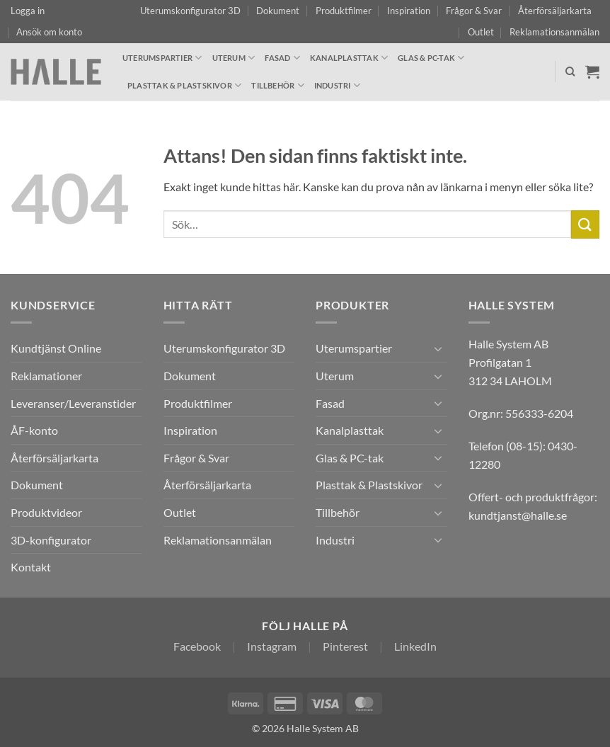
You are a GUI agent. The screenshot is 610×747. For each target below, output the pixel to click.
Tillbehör (277, 85)
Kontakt (31, 567)
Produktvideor (46, 512)
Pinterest (345, 646)
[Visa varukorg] (592, 71)
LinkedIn (415, 646)
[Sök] (570, 71)
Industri (337, 85)
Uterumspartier (162, 57)
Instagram (272, 646)
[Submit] (585, 224)
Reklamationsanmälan (554, 32)
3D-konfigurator (51, 540)
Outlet (481, 32)
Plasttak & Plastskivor (184, 85)
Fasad (282, 57)
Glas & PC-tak (431, 57)
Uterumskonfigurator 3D (190, 10)
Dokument (277, 10)
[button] (28, 10)
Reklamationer (46, 375)
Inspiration (408, 10)
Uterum (233, 57)
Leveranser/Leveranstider (73, 403)
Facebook (197, 646)
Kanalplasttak (349, 57)
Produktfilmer (344, 10)
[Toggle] (438, 348)
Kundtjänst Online (56, 348)
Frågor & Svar (474, 10)
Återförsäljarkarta (555, 10)
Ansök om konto (49, 32)
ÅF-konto (34, 430)
